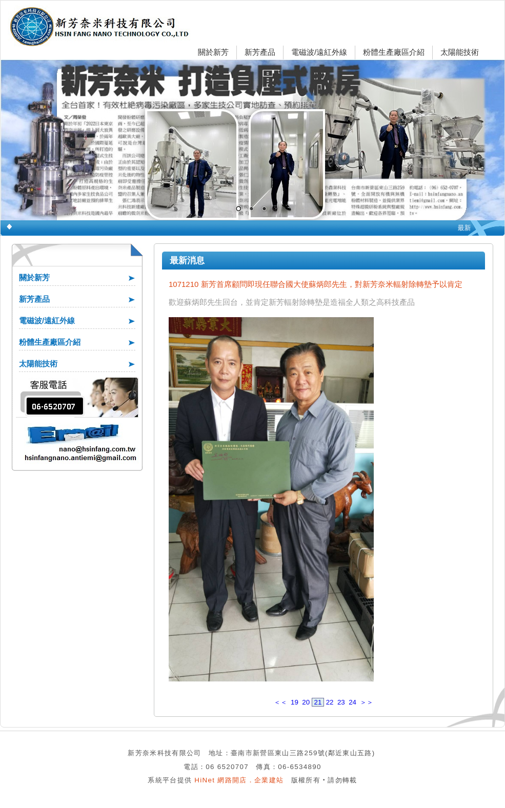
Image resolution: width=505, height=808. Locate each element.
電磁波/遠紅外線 (319, 52)
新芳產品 (260, 52)
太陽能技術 (459, 52)
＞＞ (366, 702)
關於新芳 (213, 52)
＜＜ (280, 702)
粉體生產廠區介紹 (394, 52)
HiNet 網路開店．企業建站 (239, 780)
